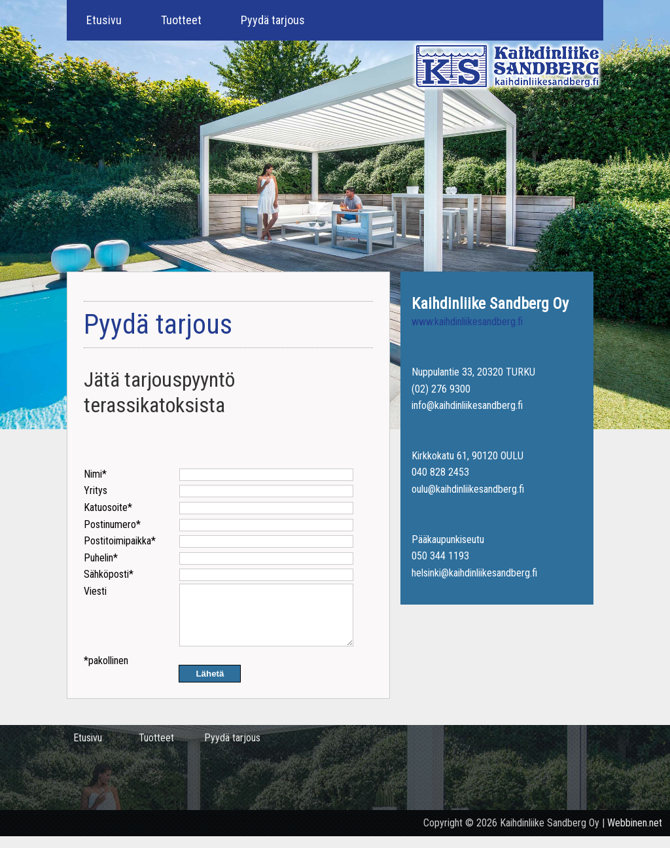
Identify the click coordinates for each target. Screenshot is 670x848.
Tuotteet (181, 20)
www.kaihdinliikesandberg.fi (467, 321)
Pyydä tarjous (273, 20)
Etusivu (104, 20)
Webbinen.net (634, 834)
